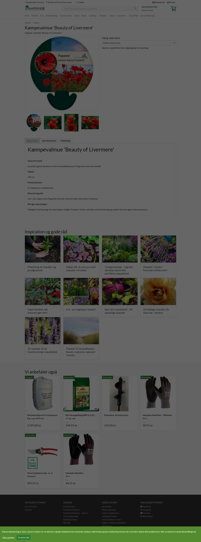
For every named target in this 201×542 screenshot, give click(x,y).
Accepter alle (23, 537)
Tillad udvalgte (8, 537)
